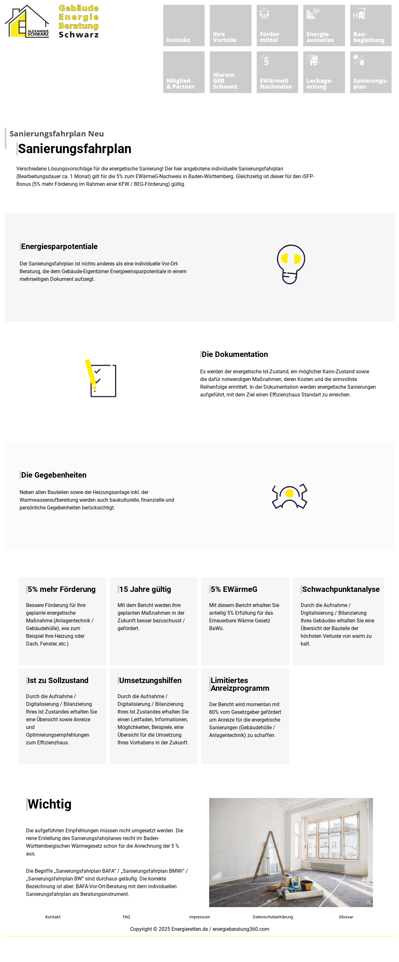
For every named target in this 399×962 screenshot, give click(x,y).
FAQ (126, 916)
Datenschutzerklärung (273, 916)
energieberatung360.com (241, 929)
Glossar (346, 916)
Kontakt (53, 916)
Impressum (199, 916)
